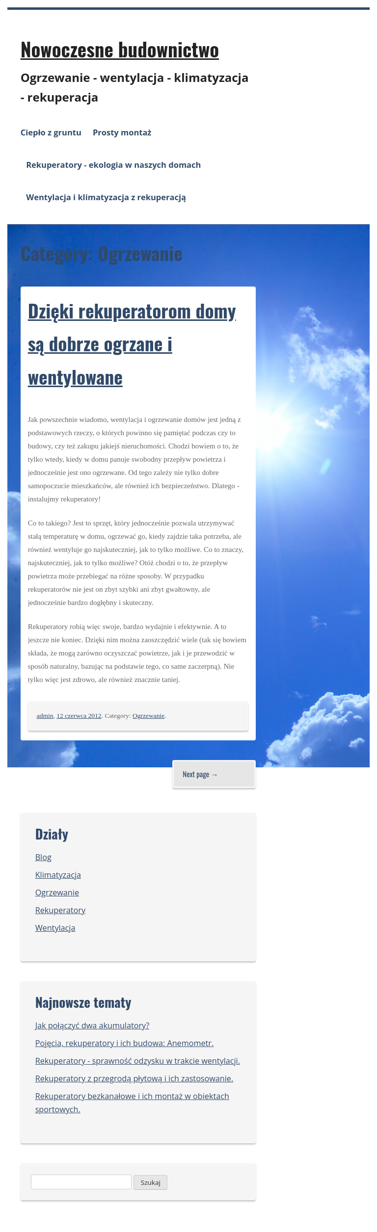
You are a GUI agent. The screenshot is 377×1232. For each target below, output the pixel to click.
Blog (43, 857)
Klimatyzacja (58, 874)
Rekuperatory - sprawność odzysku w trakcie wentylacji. (137, 1060)
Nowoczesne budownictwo (120, 48)
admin (45, 715)
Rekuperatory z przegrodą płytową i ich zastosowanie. (134, 1078)
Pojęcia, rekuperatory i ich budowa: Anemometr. (124, 1043)
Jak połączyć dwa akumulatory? (92, 1025)
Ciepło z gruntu (51, 132)
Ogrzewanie (148, 715)
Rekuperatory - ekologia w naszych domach (113, 164)
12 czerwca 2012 (78, 715)
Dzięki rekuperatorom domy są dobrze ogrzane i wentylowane (132, 343)
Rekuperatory (60, 910)
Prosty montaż (122, 132)
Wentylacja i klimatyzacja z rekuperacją (106, 197)
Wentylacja (55, 927)
